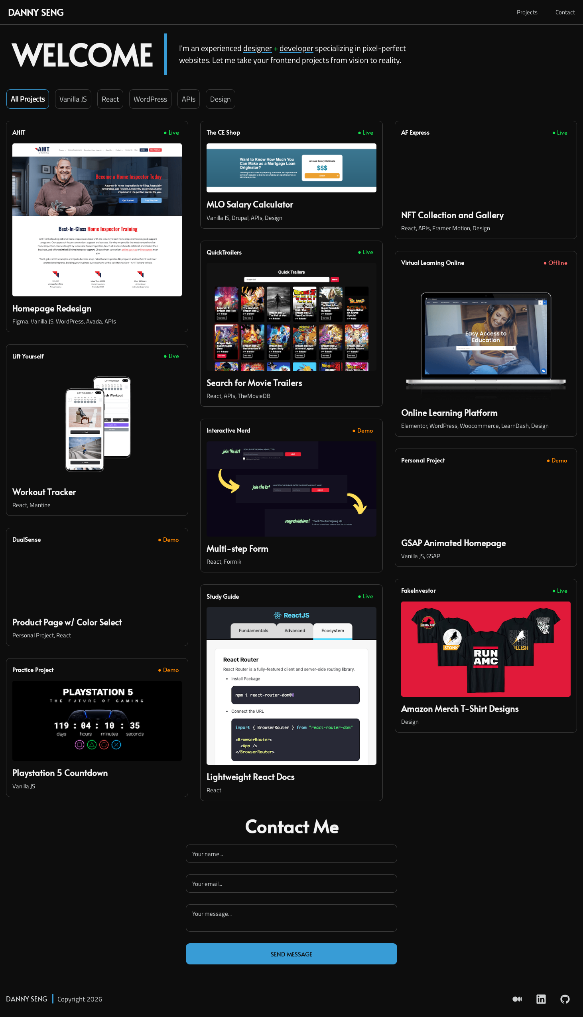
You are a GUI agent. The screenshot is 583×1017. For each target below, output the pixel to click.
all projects (28, 99)
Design (220, 99)
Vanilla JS (73, 99)
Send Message (291, 954)
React (110, 99)
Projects (527, 12)
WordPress (150, 99)
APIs (188, 99)
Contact (565, 12)
